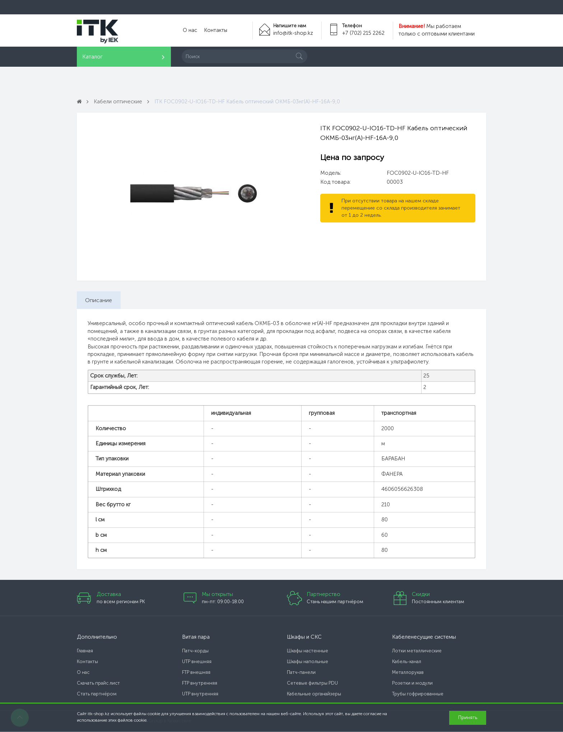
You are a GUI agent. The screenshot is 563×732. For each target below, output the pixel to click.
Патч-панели (301, 673)
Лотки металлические (417, 651)
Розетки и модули (412, 683)
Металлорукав (408, 673)
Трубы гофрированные (417, 694)
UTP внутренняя (200, 694)
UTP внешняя (196, 662)
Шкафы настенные (307, 651)
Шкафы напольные (307, 662)
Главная (85, 651)
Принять (467, 717)
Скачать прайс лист (98, 683)
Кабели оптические (118, 101)
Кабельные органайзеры (314, 694)
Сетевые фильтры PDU (312, 683)
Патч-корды (195, 651)
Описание (99, 300)
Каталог (92, 56)
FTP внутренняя (199, 683)
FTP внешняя (196, 673)
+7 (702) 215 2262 (363, 33)
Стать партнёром (97, 694)
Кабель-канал (406, 662)
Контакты (214, 30)
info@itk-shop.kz (292, 33)
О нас (189, 30)
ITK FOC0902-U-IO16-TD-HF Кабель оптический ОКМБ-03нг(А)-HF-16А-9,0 (249, 101)
